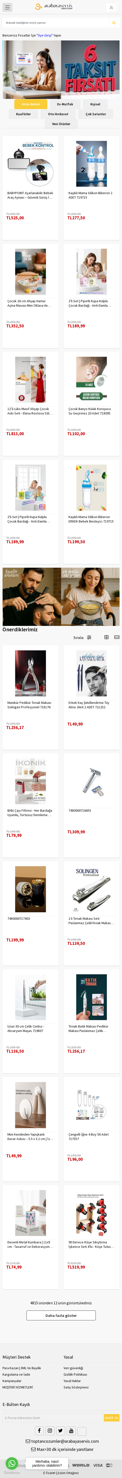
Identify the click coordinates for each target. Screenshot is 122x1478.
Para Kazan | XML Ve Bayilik (21, 1368)
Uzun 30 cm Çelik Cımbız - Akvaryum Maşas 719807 (25, 1028)
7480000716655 (80, 810)
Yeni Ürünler (61, 124)
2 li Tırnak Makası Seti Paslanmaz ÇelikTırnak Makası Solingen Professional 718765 (90, 920)
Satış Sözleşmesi (76, 1387)
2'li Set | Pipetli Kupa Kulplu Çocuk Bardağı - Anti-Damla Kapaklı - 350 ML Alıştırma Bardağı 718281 (27, 519)
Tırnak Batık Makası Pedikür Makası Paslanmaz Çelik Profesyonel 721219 (88, 1028)
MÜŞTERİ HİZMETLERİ (17, 1387)
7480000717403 (18, 918)
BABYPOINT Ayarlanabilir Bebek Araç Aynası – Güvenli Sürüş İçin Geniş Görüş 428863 (30, 195)
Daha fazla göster (61, 1315)
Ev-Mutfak (65, 104)
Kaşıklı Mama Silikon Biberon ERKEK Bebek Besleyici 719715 (91, 519)
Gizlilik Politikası (75, 1374)
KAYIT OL (112, 1418)
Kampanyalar (12, 1381)
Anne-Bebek (31, 104)
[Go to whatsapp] (12, 1463)
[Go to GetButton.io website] (12, 1473)
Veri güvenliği (73, 1368)
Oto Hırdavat (58, 114)
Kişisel (95, 104)
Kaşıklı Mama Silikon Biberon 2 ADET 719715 (90, 195)
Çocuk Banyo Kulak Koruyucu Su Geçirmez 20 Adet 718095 (90, 411)
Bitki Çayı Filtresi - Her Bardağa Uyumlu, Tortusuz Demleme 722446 (29, 812)
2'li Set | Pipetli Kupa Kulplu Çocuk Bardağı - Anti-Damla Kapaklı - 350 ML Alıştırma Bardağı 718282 (88, 303)
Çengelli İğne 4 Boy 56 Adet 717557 (89, 1136)
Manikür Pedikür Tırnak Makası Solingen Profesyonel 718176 (29, 704)
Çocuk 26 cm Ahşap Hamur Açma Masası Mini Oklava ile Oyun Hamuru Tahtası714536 (28, 303)
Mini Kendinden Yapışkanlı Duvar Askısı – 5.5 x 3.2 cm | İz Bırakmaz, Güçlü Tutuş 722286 (28, 1136)
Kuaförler (23, 114)
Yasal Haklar (72, 1381)
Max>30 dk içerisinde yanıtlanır (62, 1449)
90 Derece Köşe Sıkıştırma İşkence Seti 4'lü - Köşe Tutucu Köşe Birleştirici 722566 (91, 1244)
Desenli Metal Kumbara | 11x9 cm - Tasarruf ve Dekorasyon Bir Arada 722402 (28, 1244)
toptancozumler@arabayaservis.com (62, 1441)
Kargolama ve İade (16, 1374)
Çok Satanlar (96, 114)
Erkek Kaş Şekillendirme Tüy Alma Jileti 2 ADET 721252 (89, 704)
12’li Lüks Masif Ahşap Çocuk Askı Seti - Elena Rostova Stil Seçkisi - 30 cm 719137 (28, 411)
